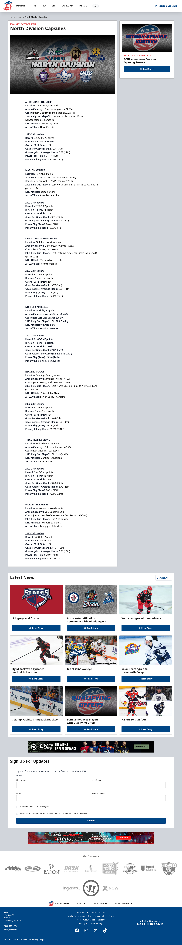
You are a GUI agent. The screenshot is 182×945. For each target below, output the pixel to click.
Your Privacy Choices (86, 920)
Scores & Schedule (166, 5)
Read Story (147, 69)
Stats (55, 6)
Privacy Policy (99, 916)
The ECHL (84, 6)
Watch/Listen (69, 6)
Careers (101, 920)
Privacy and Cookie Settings (91, 923)
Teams (35, 6)
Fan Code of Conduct (96, 912)
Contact (80, 912)
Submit (91, 821)
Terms (111, 916)
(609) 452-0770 (10, 926)
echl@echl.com (10, 929)
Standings (21, 6)
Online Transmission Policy (79, 916)
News (45, 6)
